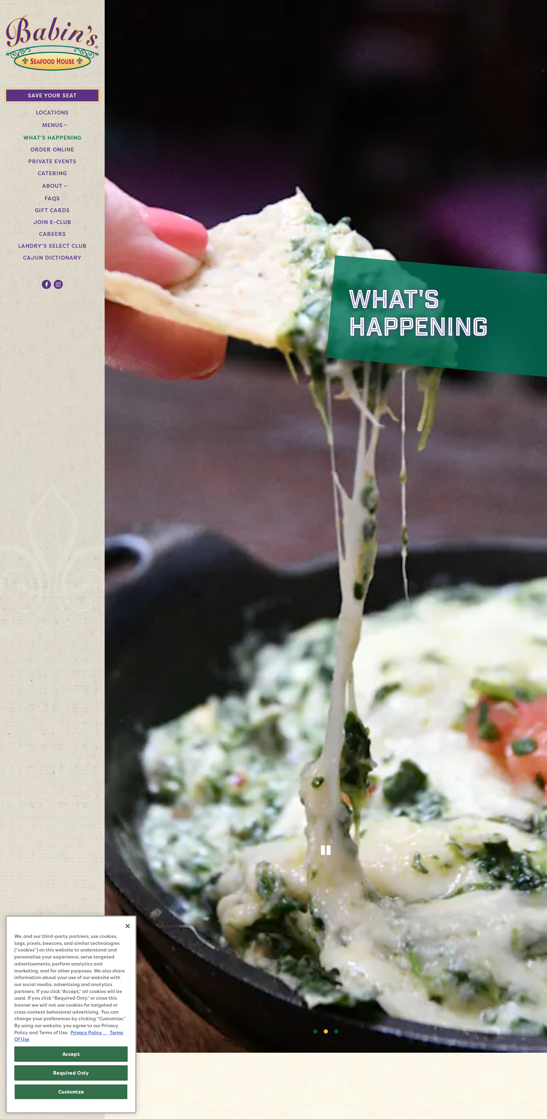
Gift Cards (52, 210)
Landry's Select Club (53, 245)
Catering (54, 173)
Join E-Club (53, 222)
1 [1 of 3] (315, 1031)
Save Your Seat (52, 95)
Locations (52, 112)
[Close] (127, 926)
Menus (52, 125)
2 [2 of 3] (325, 1031)
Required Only (71, 1073)
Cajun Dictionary (52, 257)
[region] (71, 1014)
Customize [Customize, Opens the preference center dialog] (71, 1092)
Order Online (53, 149)
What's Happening (52, 137)
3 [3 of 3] (336, 1031)
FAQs (52, 198)
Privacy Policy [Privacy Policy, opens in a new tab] (88, 1032)
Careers (54, 234)
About (52, 185)
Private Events (52, 161)
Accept (71, 1054)
